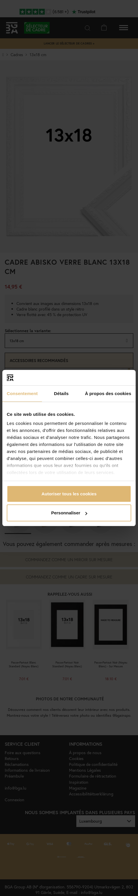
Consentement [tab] (22, 393)
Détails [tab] (61, 393)
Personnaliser (69, 512)
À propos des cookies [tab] (108, 393)
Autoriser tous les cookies (69, 493)
